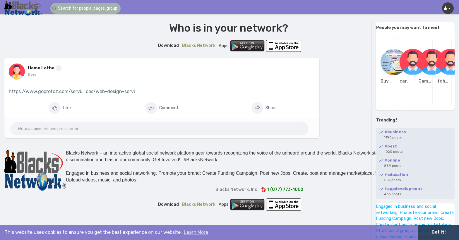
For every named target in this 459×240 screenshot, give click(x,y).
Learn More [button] (196, 232)
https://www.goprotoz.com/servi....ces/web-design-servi (72, 91)
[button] (85, 8)
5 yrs (32, 75)
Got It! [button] (438, 232)
